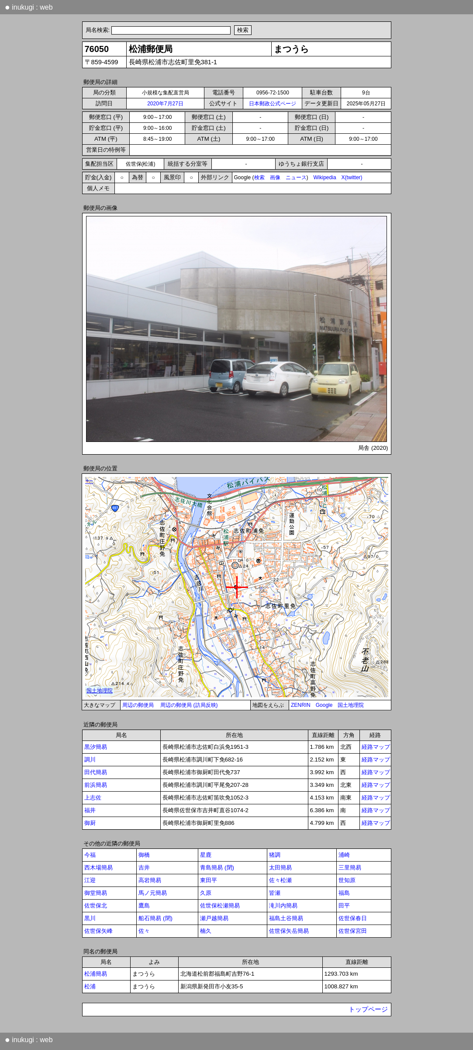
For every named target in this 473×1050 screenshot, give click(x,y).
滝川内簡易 (283, 905)
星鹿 (205, 855)
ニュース (296, 177)
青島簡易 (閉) (217, 867)
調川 (90, 759)
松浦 (90, 986)
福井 (90, 810)
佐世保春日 (352, 918)
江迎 (90, 880)
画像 (275, 177)
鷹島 (144, 905)
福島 (344, 893)
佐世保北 (95, 905)
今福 (90, 855)
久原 (205, 893)
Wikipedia (325, 177)
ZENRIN (301, 705)
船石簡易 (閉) (155, 918)
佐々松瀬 (280, 880)
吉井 (144, 867)
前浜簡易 (95, 785)
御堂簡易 (95, 893)
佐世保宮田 (352, 931)
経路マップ (376, 747)
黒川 (90, 918)
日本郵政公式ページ (272, 104)
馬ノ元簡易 (152, 893)
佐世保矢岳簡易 (289, 931)
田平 (344, 905)
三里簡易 (349, 867)
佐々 (144, 931)
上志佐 (92, 797)
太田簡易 (280, 867)
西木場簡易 (98, 867)
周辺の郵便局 (138, 705)
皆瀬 (274, 893)
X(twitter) (352, 177)
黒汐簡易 (95, 747)
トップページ (368, 1009)
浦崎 (344, 855)
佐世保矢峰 (98, 931)
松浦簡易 (95, 973)
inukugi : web (29, 7)
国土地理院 (351, 705)
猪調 (274, 855)
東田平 (208, 880)
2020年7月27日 (165, 104)
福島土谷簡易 (286, 918)
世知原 (347, 880)
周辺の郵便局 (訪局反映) (189, 705)
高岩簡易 (149, 880)
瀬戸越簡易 (214, 918)
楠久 (205, 931)
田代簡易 (95, 772)
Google (324, 705)
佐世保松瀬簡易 (220, 905)
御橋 (144, 855)
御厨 (90, 823)
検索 (259, 177)
